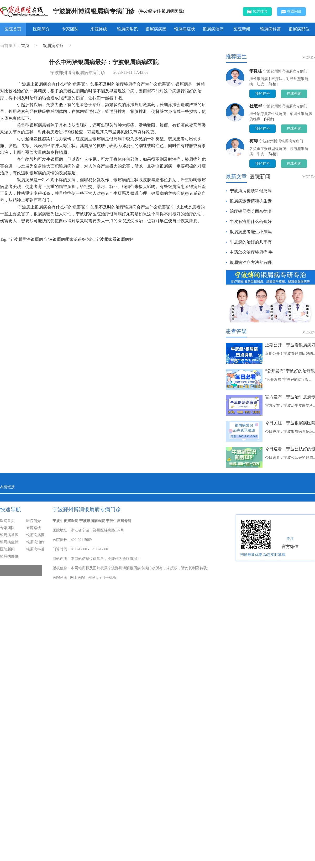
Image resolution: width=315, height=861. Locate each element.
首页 (25, 45)
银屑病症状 (184, 29)
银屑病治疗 (213, 29)
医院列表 (59, 578)
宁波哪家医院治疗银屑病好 (101, 214)
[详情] (272, 84)
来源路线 (98, 29)
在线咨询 (294, 94)
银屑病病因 (155, 29)
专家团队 (70, 29)
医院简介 (41, 29)
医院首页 (12, 29)
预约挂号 (257, 11)
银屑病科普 (270, 29)
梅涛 (253, 141)
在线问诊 (291, 11)
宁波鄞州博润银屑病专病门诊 (94, 11)
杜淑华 (255, 106)
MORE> (308, 58)
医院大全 (95, 578)
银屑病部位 (298, 29)
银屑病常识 (127, 29)
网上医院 (77, 578)
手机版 (110, 578)
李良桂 (255, 71)
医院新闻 (241, 29)
